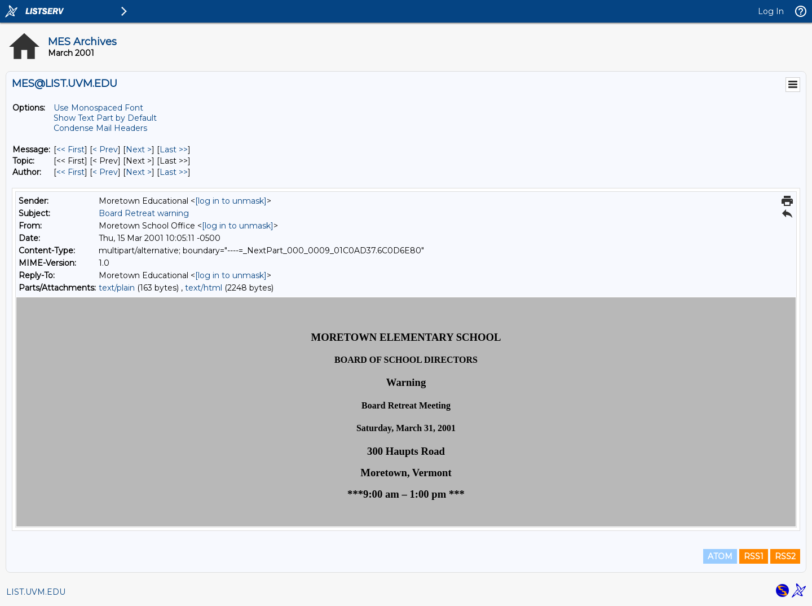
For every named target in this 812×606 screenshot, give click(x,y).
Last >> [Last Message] (174, 149)
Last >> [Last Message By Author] (174, 172)
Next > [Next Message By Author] (139, 172)
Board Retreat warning (144, 213)
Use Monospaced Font (98, 108)
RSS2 (785, 556)
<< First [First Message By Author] (70, 172)
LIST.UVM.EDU (35, 592)
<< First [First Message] (70, 149)
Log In (771, 11)
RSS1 (754, 556)
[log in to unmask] (231, 201)
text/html (203, 288)
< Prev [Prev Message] (105, 149)
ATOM (720, 556)
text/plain (117, 288)
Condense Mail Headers (100, 128)
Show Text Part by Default (105, 118)
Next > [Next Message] (139, 149)
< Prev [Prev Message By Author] (105, 172)
